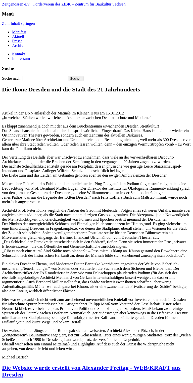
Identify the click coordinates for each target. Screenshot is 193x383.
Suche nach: (12, 78)
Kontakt (18, 54)
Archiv (17, 45)
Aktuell (18, 36)
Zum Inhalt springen (18, 23)
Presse (17, 41)
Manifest (19, 32)
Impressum (21, 58)
